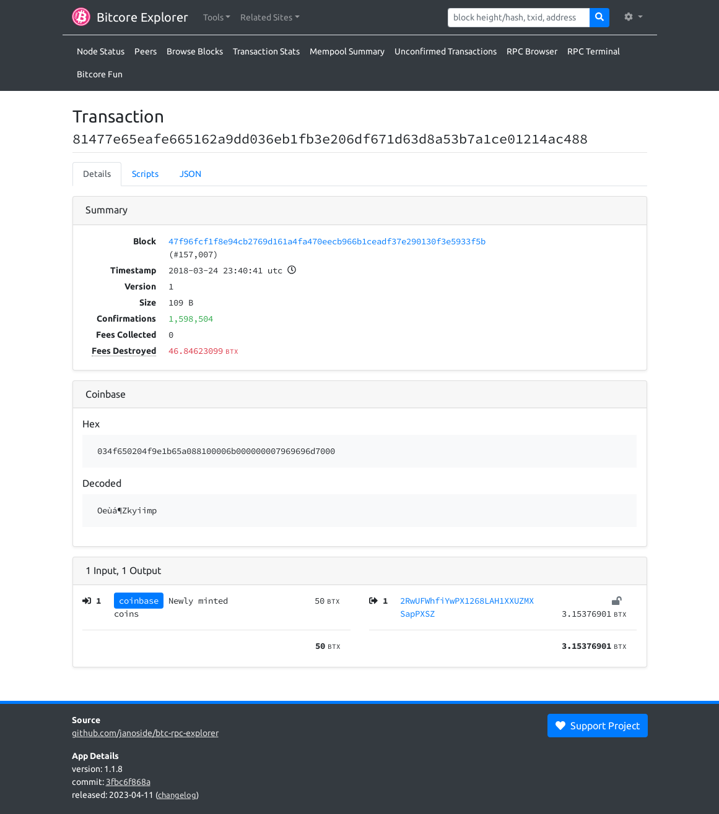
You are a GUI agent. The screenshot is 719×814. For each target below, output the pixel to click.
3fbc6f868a (128, 782)
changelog (177, 794)
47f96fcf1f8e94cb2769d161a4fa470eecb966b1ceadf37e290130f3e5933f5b (327, 241)
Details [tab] (97, 174)
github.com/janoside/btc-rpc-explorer (145, 733)
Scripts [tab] (145, 174)
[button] (217, 17)
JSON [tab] (190, 174)
